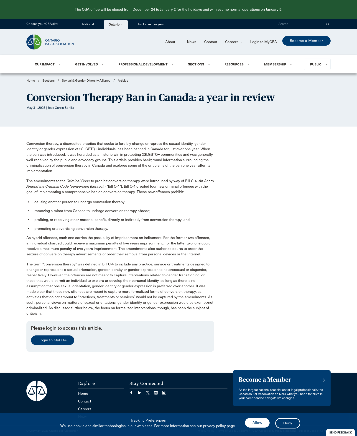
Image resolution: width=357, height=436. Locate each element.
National (88, 24)
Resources (234, 64)
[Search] (299, 24)
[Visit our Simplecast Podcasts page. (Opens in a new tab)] (164, 391)
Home (30, 81)
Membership (275, 64)
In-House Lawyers (151, 24)
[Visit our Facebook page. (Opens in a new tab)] (134, 391)
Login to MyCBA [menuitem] (263, 42)
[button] (328, 24)
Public (315, 64)
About (172, 42)
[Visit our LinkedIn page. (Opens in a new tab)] (142, 391)
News (191, 42)
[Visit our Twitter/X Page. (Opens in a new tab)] (150, 391)
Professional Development (143, 64)
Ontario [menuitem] (116, 24)
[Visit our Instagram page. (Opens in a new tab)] (158, 391)
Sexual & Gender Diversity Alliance (86, 81)
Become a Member (306, 41)
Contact (210, 42)
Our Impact (45, 64)
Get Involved (86, 64)
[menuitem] (49, 64)
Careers (233, 42)
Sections (196, 64)
